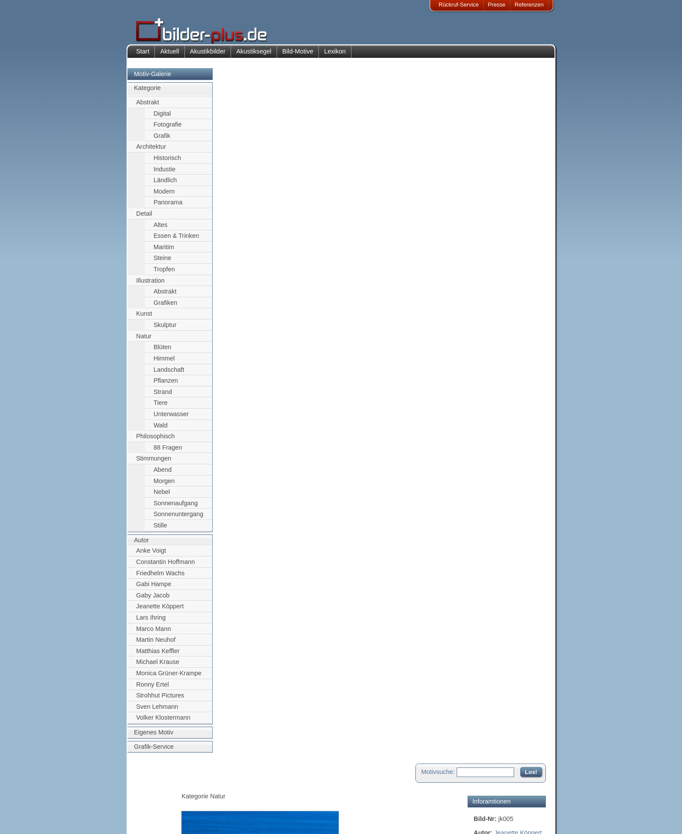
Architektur (151, 151)
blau (479, 182)
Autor (141, 544)
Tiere (160, 407)
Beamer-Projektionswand (227, 809)
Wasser (484, 173)
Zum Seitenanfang (520, 420)
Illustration (150, 284)
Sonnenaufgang (176, 507)
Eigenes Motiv (153, 736)
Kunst (144, 318)
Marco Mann (153, 633)
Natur (143, 340)
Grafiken (165, 307)
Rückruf (286, 819)
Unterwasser (171, 418)
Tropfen (164, 273)
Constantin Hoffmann (165, 566)
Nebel (162, 496)
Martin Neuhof (155, 644)
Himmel (164, 362)
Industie (164, 173)
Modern (164, 195)
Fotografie (168, 128)
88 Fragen (168, 451)
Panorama (168, 206)
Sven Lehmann (157, 710)
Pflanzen (166, 384)
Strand (163, 396)
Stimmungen (153, 463)
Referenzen (529, 4)
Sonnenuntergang (178, 518)
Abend (163, 473)
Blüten (162, 351)
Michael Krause (157, 666)
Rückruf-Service (459, 4)
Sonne (483, 210)
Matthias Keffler (158, 655)
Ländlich (165, 184)
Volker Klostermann (163, 722)
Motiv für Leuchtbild (501, 315)
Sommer (530, 201)
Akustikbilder (208, 55)
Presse (496, 4)
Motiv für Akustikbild (501, 301)
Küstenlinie (504, 182)
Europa (533, 182)
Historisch (167, 162)
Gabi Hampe (153, 588)
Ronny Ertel (152, 688)
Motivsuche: (438, 80)
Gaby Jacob (153, 599)
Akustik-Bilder (213, 787)
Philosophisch (155, 440)
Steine (162, 262)
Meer (500, 163)
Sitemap (286, 809)
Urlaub (525, 220)
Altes (160, 229)
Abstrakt (147, 106)
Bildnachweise (160, 798)
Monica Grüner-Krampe (168, 677)
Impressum (156, 787)
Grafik (162, 140)
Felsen (517, 154)
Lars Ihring (151, 621)
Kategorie (147, 92)
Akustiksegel (253, 55)
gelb (528, 173)
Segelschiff (525, 163)
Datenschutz (158, 809)
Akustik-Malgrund (217, 819)
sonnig (504, 210)
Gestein (484, 192)
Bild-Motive (297, 55)
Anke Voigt (151, 555)
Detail (144, 217)
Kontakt (285, 787)
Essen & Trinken (176, 240)
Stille (160, 529)
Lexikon (335, 55)
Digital (162, 117)
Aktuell (169, 55)
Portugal (503, 201)
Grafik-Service (154, 750)
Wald (160, 429)
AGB (148, 819)
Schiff (481, 163)
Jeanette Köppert (160, 610)
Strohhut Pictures (160, 700)
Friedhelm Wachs (160, 577)
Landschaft (169, 373)
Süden (483, 220)
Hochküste (513, 192)
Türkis (503, 220)
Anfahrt (285, 798)
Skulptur (165, 329)
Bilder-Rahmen (214, 798)
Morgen (164, 485)
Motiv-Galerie (152, 78)
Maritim (164, 251)
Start (142, 55)
